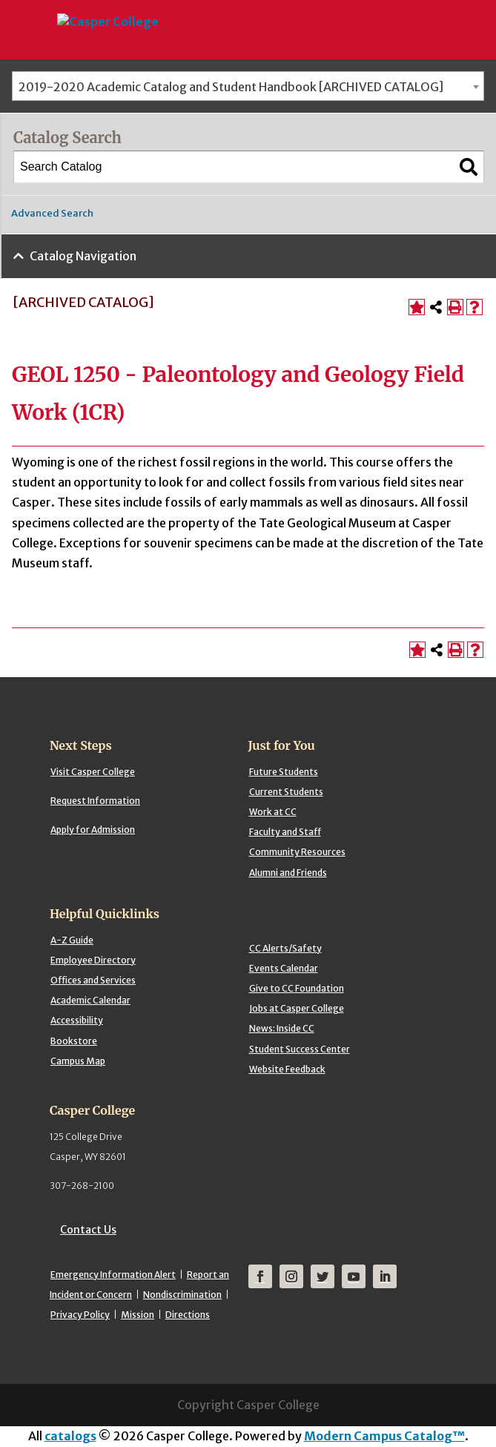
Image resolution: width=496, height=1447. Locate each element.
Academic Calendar (90, 1000)
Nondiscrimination (182, 1294)
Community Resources (297, 851)
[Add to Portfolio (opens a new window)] (417, 307)
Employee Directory (93, 960)
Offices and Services (93, 980)
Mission (137, 1314)
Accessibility (76, 1020)
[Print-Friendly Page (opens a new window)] (455, 307)
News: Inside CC (281, 1028)
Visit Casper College (92, 771)
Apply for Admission (92, 829)
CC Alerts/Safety (285, 948)
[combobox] (248, 86)
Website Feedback (287, 1069)
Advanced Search (52, 213)
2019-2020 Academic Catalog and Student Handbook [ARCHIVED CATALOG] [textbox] (231, 86)
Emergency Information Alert (113, 1274)
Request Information (95, 800)
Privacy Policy (80, 1314)
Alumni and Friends (288, 872)
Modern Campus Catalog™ (384, 1435)
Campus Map (77, 1061)
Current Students (286, 791)
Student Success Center (299, 1049)
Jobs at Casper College (296, 1008)
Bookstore (73, 1040)
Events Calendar (283, 968)
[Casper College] (107, 8)
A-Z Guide (71, 940)
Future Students (283, 771)
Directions (187, 1314)
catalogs (70, 1435)
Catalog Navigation (83, 255)
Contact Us (88, 1229)
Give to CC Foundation (296, 988)
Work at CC (273, 811)
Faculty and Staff (285, 831)
